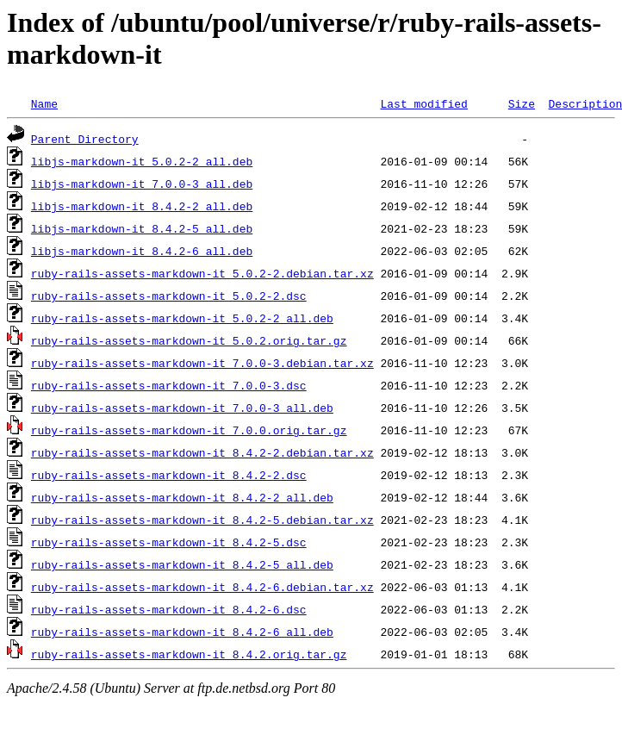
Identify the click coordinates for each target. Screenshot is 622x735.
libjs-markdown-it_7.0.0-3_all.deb (141, 183)
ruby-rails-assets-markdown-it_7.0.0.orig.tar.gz (189, 430)
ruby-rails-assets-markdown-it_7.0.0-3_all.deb (182, 407)
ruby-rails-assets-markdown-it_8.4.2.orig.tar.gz (189, 654)
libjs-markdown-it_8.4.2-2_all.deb (141, 206)
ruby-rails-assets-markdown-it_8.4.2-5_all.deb (182, 564)
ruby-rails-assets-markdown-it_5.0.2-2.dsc (169, 295)
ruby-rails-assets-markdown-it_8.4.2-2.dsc (169, 475)
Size (521, 103)
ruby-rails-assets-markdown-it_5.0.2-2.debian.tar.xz (202, 273)
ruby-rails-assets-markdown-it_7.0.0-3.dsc (169, 385)
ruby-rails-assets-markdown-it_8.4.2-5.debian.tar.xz (202, 519)
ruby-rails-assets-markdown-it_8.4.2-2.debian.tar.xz (202, 452)
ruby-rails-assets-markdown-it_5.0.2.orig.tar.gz (189, 340)
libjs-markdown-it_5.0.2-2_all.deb (141, 161)
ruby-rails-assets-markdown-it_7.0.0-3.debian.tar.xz (202, 363)
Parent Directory (85, 138)
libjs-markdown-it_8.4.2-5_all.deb (141, 228)
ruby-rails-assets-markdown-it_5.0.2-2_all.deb (182, 318)
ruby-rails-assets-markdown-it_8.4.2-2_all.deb (182, 497)
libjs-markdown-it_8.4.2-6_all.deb (141, 250)
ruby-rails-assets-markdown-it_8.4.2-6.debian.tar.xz (202, 587)
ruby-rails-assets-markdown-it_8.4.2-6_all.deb (182, 631)
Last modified (423, 103)
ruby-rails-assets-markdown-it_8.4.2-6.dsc (169, 609)
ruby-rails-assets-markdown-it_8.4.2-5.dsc (169, 542)
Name (44, 103)
